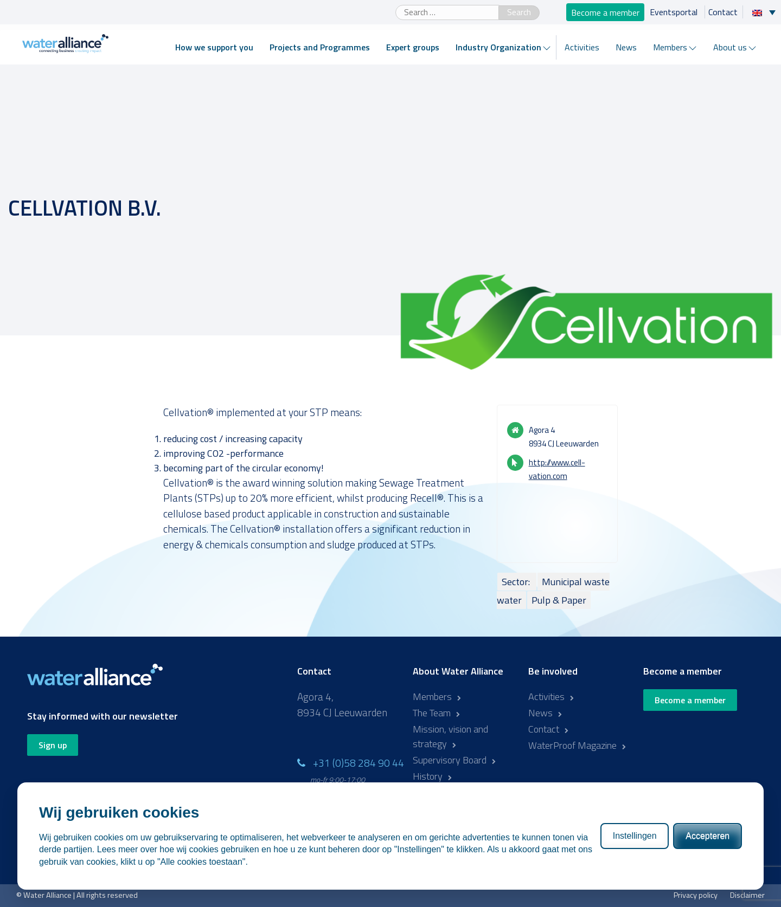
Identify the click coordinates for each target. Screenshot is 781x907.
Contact (723, 11)
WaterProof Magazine (572, 745)
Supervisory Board (449, 760)
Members (670, 47)
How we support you (214, 47)
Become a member (605, 11)
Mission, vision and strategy (450, 736)
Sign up (53, 744)
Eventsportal (675, 11)
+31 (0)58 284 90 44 (358, 762)
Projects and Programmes (320, 47)
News (626, 47)
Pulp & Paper (559, 600)
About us (730, 47)
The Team (432, 712)
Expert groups (412, 47)
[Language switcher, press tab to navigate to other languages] (766, 12)
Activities (582, 47)
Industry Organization (498, 47)
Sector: (517, 581)
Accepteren (707, 835)
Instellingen (635, 835)
